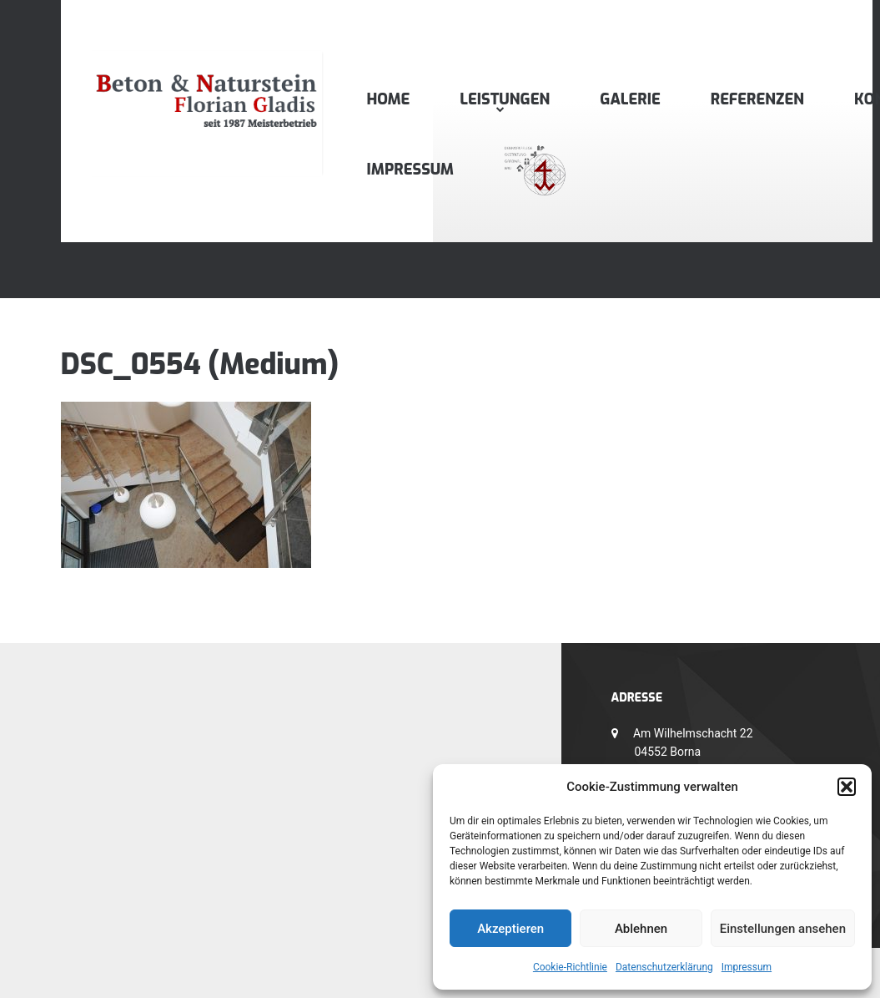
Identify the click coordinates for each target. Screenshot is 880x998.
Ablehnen (641, 928)
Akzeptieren (510, 928)
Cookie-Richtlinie (570, 967)
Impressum (747, 967)
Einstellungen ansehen (783, 928)
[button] (846, 786)
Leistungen (505, 99)
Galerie (630, 99)
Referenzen (757, 99)
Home (388, 99)
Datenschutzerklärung (664, 967)
